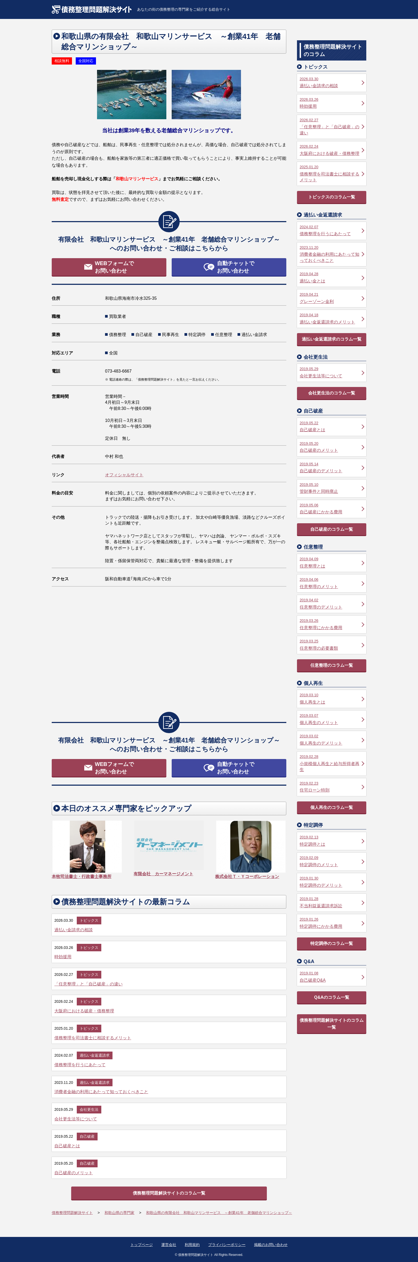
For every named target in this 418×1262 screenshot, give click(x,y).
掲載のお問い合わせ (271, 1245)
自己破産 (87, 1136)
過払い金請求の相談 (73, 930)
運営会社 (168, 1245)
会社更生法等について (75, 1119)
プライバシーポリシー (227, 1245)
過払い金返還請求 (95, 1055)
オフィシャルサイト (124, 475)
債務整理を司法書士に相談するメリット (92, 1038)
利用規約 (192, 1245)
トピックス (89, 920)
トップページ (141, 1245)
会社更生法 (89, 1109)
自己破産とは (67, 1146)
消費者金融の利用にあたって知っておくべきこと (101, 1091)
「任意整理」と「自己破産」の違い (88, 984)
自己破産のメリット (73, 1173)
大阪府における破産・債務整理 (84, 1011)
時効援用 (62, 957)
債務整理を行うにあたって (80, 1065)
